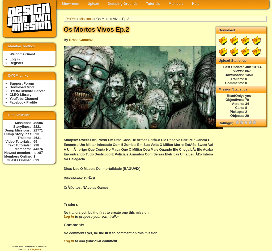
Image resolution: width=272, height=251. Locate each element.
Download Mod (22, 87)
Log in (69, 217)
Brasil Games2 (81, 40)
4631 (37, 138)
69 (35, 141)
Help (195, 4)
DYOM (70, 19)
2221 (37, 127)
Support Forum (22, 83)
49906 (38, 123)
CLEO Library (21, 95)
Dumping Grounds (123, 4)
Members (176, 4)
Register (16, 63)
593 (36, 134)
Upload (93, 4)
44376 (38, 149)
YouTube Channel (24, 99)
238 (36, 145)
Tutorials (153, 4)
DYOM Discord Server (27, 91)
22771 (38, 130)
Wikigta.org (35, 249)
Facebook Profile (23, 102)
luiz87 (38, 153)
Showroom (70, 4)
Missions (86, 19)
